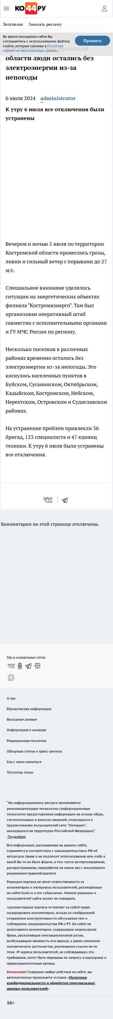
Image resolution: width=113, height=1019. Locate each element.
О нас (11, 698)
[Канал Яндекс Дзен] (37, 666)
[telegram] (67, 500)
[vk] (48, 500)
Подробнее (17, 836)
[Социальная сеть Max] (11, 677)
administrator (58, 98)
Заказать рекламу (45, 24)
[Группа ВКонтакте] (11, 666)
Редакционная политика (26, 740)
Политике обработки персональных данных (33, 48)
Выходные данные (22, 719)
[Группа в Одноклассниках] (20, 666)
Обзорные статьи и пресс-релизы (34, 751)
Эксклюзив (13, 24)
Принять (92, 40)
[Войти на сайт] (104, 8)
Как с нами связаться (24, 761)
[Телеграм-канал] (28, 666)
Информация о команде (26, 730)
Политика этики (20, 772)
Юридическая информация (29, 709)
